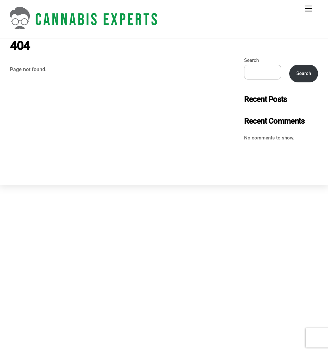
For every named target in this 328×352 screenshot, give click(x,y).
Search (251, 60)
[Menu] (308, 9)
